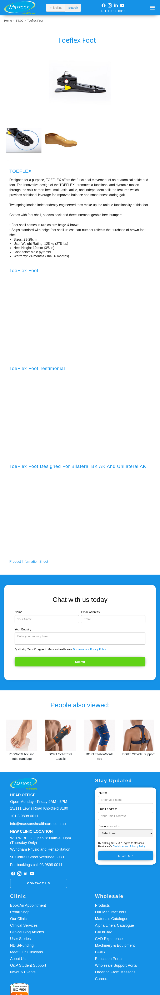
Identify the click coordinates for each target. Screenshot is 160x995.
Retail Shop (19, 912)
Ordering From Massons (115, 972)
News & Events (22, 972)
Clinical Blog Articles (27, 932)
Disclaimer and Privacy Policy (89, 649)
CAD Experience (109, 939)
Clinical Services (24, 925)
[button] (152, 7)
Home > (9, 20)
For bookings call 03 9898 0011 (36, 865)
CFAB (100, 952)
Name (18, 612)
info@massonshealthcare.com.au (38, 824)
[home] (22, 7)
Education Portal (108, 959)
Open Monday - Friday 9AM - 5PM (38, 802)
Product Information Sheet (28, 561)
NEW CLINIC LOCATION (31, 831)
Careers (101, 979)
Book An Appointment (28, 905)
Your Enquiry (23, 629)
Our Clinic (18, 919)
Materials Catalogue (111, 919)
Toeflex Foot (35, 20)
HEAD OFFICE (22, 795)
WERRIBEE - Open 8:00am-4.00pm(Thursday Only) (40, 840)
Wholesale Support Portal (116, 965)
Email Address (90, 612)
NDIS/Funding (22, 945)
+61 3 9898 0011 (113, 11)
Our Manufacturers (110, 912)
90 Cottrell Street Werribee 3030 (37, 857)
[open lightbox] (80, 82)
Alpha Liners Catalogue (114, 925)
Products (102, 905)
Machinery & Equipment (115, 945)
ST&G (19, 20)
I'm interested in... (110, 826)
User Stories (20, 939)
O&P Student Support (28, 965)
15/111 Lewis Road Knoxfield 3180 (39, 808)
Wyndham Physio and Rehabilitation (40, 849)
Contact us (38, 883)
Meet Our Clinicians (26, 952)
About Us (17, 959)
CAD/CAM (103, 932)
